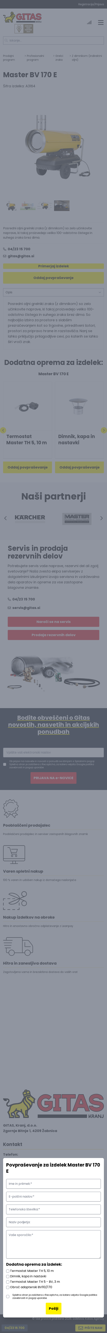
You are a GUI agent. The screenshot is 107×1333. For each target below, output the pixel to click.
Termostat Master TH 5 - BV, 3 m (33, 1281)
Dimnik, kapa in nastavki (26, 1276)
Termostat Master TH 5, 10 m (30, 1271)
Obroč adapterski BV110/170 (29, 1287)
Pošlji (53, 1308)
